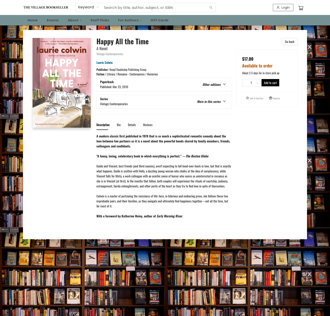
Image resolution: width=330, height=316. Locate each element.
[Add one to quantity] (257, 82)
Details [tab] (132, 124)
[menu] (165, 20)
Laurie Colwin (105, 62)
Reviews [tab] (147, 124)
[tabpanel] (164, 181)
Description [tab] (103, 124)
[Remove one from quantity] (245, 82)
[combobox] (89, 7)
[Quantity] (251, 82)
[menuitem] (32, 20)
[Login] (283, 7)
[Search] (211, 7)
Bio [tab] (119, 124)
